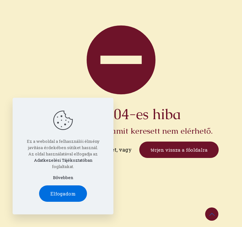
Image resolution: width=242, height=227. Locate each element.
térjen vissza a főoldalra (179, 150)
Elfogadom (63, 193)
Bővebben (63, 177)
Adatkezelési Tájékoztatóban (63, 160)
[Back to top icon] (211, 214)
